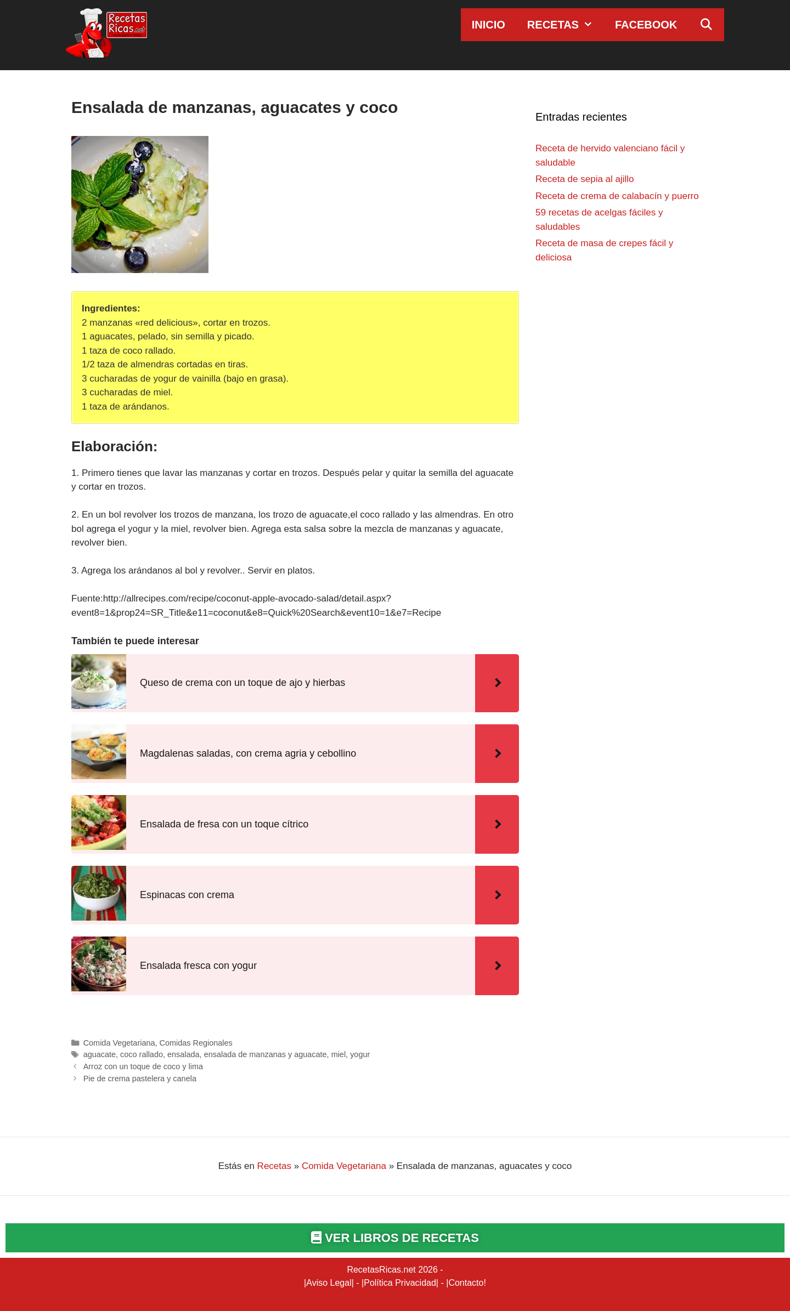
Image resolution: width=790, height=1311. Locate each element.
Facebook (646, 25)
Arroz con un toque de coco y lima (143, 1066)
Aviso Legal (328, 1282)
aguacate (99, 1054)
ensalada (183, 1054)
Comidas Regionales (196, 1042)
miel (338, 1054)
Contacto (465, 1282)
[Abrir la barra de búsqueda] (706, 24)
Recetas (565, 24)
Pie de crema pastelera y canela (139, 1078)
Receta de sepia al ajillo (584, 179)
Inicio (488, 25)
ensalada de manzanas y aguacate (265, 1054)
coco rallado (141, 1054)
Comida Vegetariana (119, 1042)
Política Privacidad (400, 1282)
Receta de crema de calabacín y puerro (617, 196)
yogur (360, 1054)
